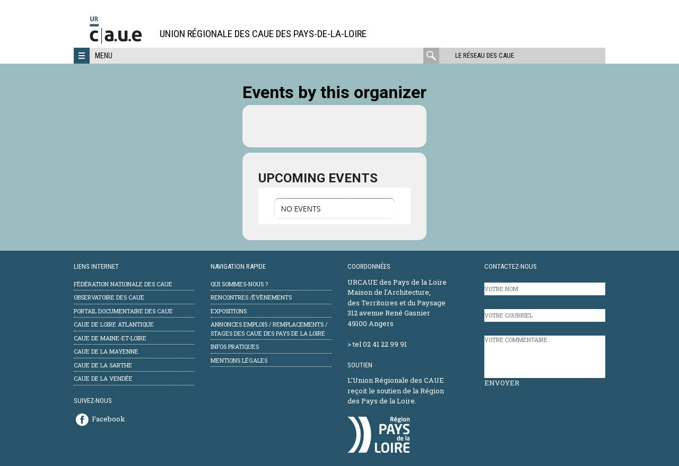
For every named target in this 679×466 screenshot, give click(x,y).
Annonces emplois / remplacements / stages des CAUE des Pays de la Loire (269, 328)
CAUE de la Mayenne (106, 351)
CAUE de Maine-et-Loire (110, 338)
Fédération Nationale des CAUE (123, 284)
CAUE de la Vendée (103, 378)
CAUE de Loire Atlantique (114, 324)
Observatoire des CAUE (109, 297)
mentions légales (239, 360)
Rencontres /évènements (251, 297)
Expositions (229, 311)
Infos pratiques (235, 346)
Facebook (108, 419)
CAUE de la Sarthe (103, 365)
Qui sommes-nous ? (239, 284)
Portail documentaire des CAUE (123, 311)
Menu (103, 55)
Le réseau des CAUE (484, 55)
